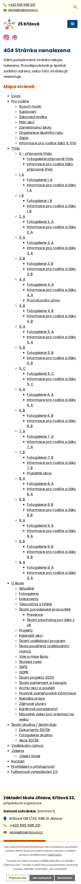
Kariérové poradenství (38, 708)
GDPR (23, 672)
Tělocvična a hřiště (35, 604)
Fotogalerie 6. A (40, 394)
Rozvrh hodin (30, 106)
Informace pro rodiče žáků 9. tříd (47, 143)
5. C (22, 368)
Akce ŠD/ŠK (29, 740)
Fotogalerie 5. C (40, 373)
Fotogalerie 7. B (40, 457)
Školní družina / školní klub (33, 724)
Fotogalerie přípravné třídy (50, 158)
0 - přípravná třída (35, 153)
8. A (22, 478)
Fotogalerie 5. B (40, 352)
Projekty (26, 630)
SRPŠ (23, 667)
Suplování (27, 111)
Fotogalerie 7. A (40, 436)
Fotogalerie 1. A (39, 179)
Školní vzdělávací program (42, 640)
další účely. (55, 855)
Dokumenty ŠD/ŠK (34, 729)
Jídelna (17, 750)
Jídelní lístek (29, 756)
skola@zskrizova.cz (26, 832)
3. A (22, 237)
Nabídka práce (32, 698)
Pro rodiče (20, 101)
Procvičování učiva (43, 300)
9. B (22, 541)
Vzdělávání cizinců (27, 745)
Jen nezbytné (41, 878)
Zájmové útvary (32, 703)
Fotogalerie (29, 593)
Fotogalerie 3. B (40, 263)
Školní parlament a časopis (43, 682)
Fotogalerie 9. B (40, 546)
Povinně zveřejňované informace (47, 693)
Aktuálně (26, 588)
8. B (22, 499)
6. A (22, 389)
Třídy (15, 148)
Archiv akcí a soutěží (37, 688)
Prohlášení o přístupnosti (33, 766)
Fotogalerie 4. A (40, 284)
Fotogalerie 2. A (40, 221)
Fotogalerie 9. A (40, 525)
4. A (22, 279)
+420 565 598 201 (25, 825)
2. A (22, 216)
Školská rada (30, 661)
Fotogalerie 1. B (39, 200)
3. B (22, 258)
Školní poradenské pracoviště (44, 609)
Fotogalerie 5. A (40, 331)
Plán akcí (26, 122)
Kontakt (18, 761)
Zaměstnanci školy (35, 127)
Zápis (23, 137)
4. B (22, 305)
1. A (21, 174)
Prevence (35, 614)
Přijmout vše (17, 878)
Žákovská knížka (33, 116)
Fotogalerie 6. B (40, 415)
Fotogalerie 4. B (40, 310)
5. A (22, 326)
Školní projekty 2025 (36, 677)
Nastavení (64, 878)
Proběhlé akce (39, 473)
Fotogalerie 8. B (40, 504)
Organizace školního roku (41, 132)
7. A (22, 431)
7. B (22, 452)
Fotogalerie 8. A (40, 483)
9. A (22, 520)
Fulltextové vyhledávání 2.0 (34, 771)
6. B (22, 410)
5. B (22, 347)
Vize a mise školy (33, 656)
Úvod (15, 96)
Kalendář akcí (31, 635)
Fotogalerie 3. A (40, 242)
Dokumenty (29, 598)
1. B (21, 195)
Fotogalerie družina (35, 735)
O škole (17, 583)
